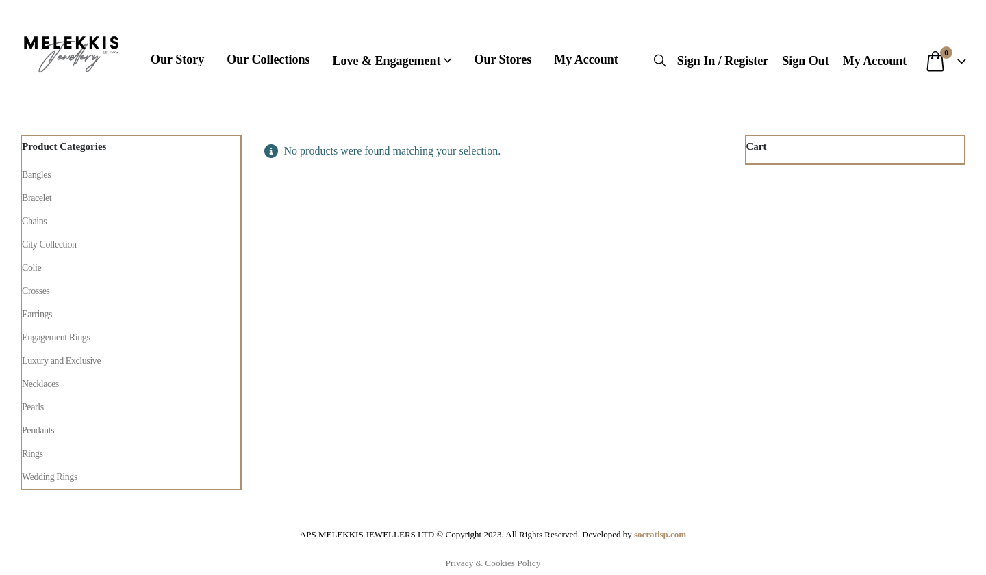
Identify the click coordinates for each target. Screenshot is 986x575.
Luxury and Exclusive (61, 361)
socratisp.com (660, 534)
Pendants (38, 430)
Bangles (36, 175)
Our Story (177, 59)
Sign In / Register (723, 61)
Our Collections (268, 59)
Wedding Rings (49, 477)
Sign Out (805, 61)
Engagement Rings (56, 337)
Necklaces (40, 384)
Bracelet (36, 198)
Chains (34, 221)
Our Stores (502, 59)
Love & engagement (386, 61)
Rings (32, 454)
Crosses (36, 291)
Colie (31, 268)
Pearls (33, 407)
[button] (660, 61)
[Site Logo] (71, 51)
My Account (586, 59)
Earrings (37, 314)
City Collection (49, 244)
